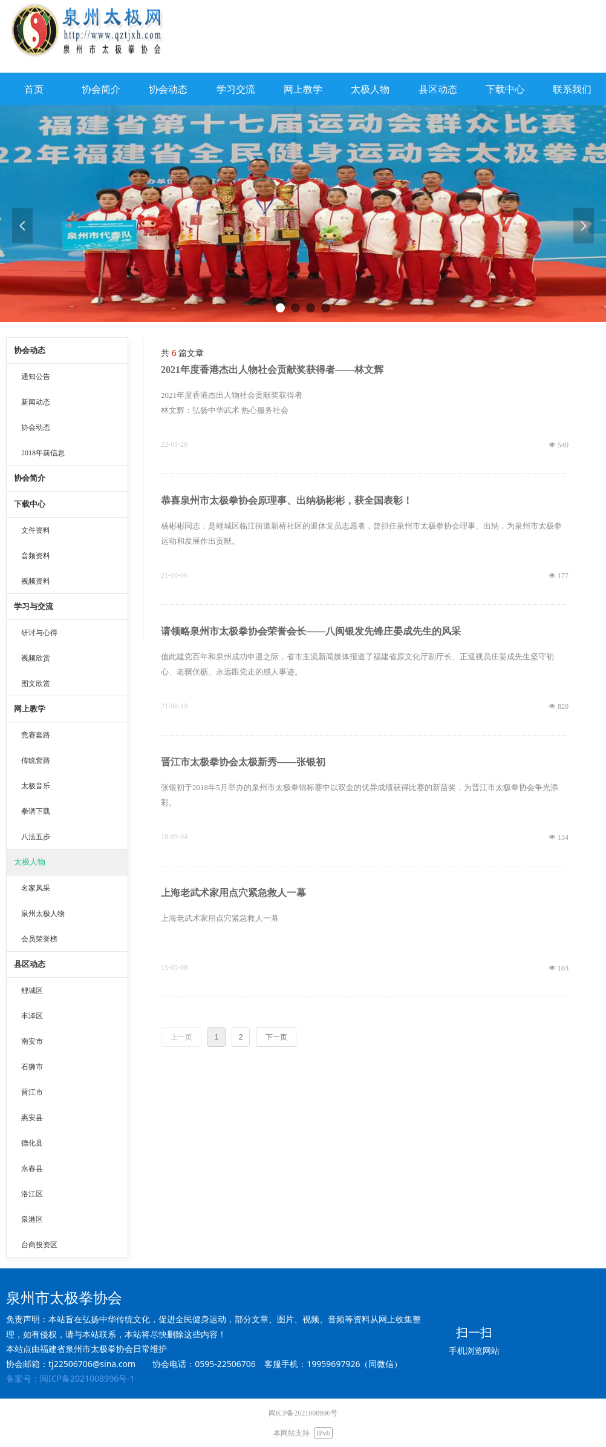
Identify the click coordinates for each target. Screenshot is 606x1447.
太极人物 (29, 861)
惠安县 (32, 1117)
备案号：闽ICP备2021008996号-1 (70, 1378)
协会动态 (29, 350)
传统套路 (35, 760)
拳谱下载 (35, 811)
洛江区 (32, 1194)
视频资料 (35, 581)
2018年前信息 (43, 453)
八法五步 (35, 836)
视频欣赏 (35, 658)
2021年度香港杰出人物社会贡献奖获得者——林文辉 (272, 369)
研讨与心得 (39, 632)
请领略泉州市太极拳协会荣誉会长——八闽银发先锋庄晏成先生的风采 (311, 631)
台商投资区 (39, 1245)
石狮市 (32, 1067)
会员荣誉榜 (39, 939)
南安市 (32, 1041)
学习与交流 (33, 606)
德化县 (32, 1143)
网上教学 (29, 708)
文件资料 (35, 530)
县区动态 (29, 964)
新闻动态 (35, 402)
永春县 (32, 1168)
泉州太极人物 (43, 913)
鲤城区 (32, 990)
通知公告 (35, 376)
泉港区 (32, 1219)
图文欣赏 (35, 683)
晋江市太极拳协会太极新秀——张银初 (243, 762)
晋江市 (32, 1092)
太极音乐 (35, 786)
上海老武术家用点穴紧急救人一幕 (233, 893)
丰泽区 (32, 1016)
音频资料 (35, 556)
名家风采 (35, 888)
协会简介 (29, 478)
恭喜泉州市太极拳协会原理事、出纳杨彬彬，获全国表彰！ (286, 500)
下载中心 (29, 504)
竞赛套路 (35, 735)
